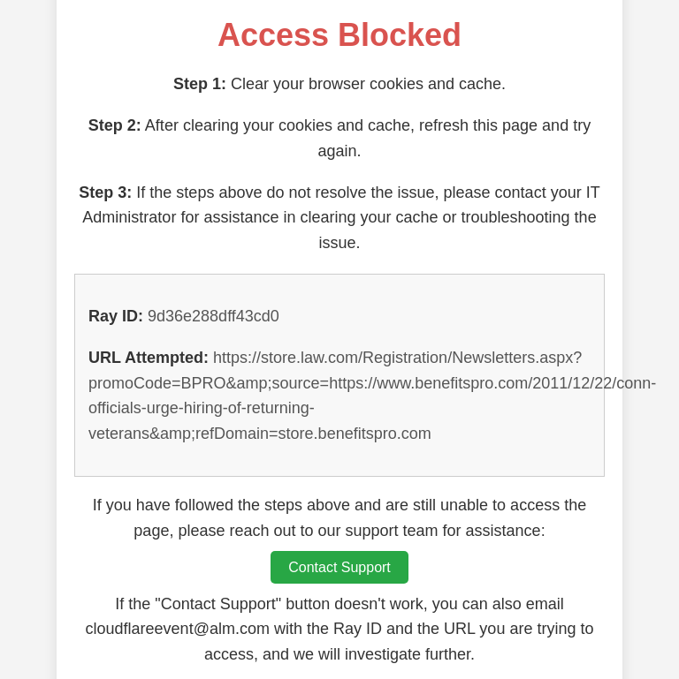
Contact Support (339, 567)
